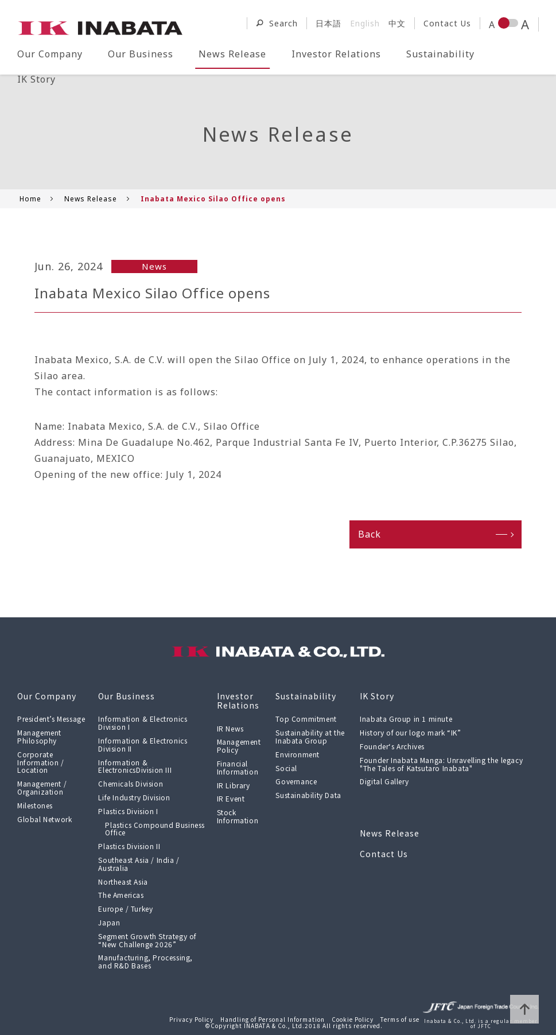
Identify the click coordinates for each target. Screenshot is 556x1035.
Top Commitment (305, 718)
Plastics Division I (128, 811)
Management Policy (239, 745)
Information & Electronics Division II (142, 744)
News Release (232, 54)
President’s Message (51, 718)
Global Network (44, 819)
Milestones (35, 805)
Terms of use (399, 1019)
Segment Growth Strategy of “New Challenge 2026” (147, 940)
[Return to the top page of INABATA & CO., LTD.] (100, 26)
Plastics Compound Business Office (155, 829)
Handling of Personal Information (272, 1019)
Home (30, 199)
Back (369, 534)
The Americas (120, 895)
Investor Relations (336, 54)
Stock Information (238, 816)
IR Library (233, 785)
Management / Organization (42, 787)
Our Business (140, 54)
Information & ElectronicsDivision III (135, 766)
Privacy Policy (191, 1019)
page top (524, 1009)
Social (286, 768)
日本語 (328, 23)
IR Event (231, 798)
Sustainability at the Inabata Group (310, 736)
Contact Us (447, 23)
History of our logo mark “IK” (410, 732)
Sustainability (440, 54)
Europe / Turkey (125, 908)
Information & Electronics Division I (142, 722)
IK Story (36, 79)
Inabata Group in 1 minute (406, 718)
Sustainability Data (308, 795)
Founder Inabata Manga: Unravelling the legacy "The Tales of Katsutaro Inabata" (441, 764)
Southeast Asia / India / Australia (138, 864)
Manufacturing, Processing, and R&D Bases (145, 961)
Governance (296, 781)
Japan (109, 922)
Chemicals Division (130, 783)
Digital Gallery (384, 781)
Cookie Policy (353, 1019)
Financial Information (238, 767)
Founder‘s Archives (392, 746)
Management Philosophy (39, 736)
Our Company (50, 54)
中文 (397, 23)
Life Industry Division (134, 797)
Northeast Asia (122, 881)
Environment (297, 754)
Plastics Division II (129, 846)
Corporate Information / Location (40, 762)
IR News (230, 728)
